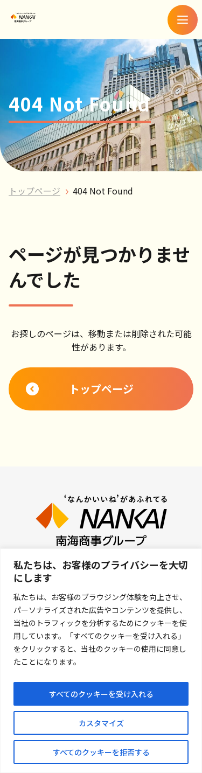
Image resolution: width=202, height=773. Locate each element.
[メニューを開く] (183, 20)
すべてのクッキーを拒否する (101, 752)
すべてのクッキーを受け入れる (101, 693)
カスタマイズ (101, 723)
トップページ (34, 190)
